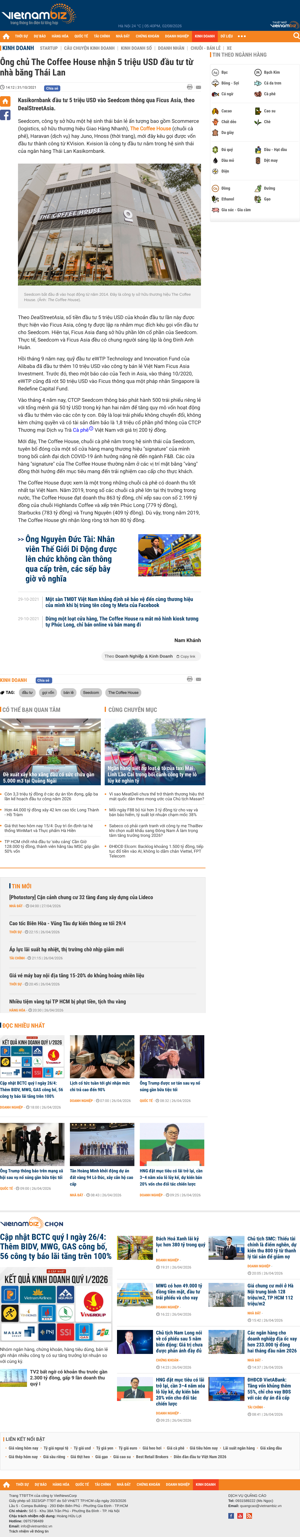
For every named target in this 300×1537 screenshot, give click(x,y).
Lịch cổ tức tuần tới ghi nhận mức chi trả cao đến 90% (100, 1086)
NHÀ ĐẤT (123, 36)
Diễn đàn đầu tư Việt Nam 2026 (200, 1457)
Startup (49, 48)
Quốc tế (146, 1101)
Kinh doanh (18, 48)
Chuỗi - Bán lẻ (205, 48)
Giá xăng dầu (271, 1448)
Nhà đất (16, 906)
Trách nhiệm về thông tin (29, 1531)
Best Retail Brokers (152, 1457)
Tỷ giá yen (104, 1448)
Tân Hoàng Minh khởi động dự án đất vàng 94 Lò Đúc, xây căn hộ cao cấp (101, 1177)
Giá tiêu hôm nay (204, 1448)
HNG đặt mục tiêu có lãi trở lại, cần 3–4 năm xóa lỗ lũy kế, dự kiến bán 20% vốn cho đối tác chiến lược (171, 1177)
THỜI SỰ (21, 36)
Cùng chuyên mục (133, 709)
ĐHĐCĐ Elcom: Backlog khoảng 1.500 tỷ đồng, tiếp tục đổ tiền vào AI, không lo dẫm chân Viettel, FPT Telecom (156, 851)
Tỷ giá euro (127, 1448)
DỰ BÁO (40, 36)
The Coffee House (123, 692)
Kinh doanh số (136, 48)
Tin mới (22, 886)
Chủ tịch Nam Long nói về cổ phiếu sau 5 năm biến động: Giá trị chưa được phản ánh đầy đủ (179, 1342)
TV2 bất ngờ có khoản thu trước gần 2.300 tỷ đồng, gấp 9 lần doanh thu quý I (68, 1378)
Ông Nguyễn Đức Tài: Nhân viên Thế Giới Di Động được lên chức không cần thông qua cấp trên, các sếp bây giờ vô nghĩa (71, 559)
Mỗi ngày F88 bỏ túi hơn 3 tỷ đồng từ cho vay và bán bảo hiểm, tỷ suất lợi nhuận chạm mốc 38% (153, 812)
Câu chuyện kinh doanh (89, 48)
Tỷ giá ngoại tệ (56, 1448)
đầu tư (27, 692)
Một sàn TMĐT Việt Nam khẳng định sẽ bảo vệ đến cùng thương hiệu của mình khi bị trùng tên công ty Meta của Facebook (119, 603)
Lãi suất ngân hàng (239, 1448)
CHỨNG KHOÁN (147, 36)
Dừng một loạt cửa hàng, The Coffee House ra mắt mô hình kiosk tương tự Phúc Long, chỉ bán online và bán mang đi (122, 622)
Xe (229, 48)
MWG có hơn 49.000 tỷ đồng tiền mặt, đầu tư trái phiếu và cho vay (179, 1292)
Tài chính (17, 958)
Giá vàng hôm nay (23, 1448)
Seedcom (91, 692)
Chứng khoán (167, 1360)
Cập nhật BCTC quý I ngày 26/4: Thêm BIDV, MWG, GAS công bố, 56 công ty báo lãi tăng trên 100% (31, 1089)
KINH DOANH (205, 36)
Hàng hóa (17, 1010)
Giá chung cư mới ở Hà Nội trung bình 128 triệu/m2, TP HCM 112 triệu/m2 (270, 1295)
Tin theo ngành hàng (239, 55)
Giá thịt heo (80, 1457)
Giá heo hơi (151, 1448)
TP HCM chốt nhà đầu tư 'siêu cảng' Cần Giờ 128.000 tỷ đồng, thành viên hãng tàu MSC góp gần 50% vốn (51, 847)
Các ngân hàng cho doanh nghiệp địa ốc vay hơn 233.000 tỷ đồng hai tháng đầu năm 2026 (272, 1342)
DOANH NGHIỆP (177, 36)
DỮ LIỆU (227, 36)
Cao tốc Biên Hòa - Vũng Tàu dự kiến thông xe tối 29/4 (67, 923)
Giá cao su (122, 1457)
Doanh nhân (171, 48)
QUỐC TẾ (81, 36)
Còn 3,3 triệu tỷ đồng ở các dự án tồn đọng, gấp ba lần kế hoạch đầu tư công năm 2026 (51, 796)
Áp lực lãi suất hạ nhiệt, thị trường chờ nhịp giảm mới (66, 949)
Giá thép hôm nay (23, 1457)
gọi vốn (48, 692)
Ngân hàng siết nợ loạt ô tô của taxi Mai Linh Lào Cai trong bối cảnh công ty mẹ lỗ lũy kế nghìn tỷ (152, 774)
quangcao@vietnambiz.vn (260, 1506)
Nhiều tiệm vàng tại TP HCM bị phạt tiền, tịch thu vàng (67, 1002)
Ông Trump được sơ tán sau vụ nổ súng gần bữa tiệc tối (170, 1086)
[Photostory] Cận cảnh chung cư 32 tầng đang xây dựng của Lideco (81, 897)
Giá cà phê (175, 1448)
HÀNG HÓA (60, 36)
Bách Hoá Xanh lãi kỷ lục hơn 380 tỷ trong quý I (180, 1245)
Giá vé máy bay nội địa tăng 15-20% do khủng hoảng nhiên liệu (76, 976)
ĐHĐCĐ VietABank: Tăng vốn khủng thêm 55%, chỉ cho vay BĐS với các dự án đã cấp (269, 1389)
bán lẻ (69, 692)
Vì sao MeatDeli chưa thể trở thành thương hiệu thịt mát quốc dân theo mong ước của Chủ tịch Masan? (156, 796)
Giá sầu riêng (54, 1457)
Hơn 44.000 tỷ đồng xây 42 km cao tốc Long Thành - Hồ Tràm (51, 812)
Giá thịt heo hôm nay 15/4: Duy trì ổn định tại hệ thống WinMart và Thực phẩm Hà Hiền (48, 828)
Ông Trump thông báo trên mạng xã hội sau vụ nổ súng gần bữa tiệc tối (31, 1174)
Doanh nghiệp (11, 1107)
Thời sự (15, 932)
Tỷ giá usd (82, 1448)
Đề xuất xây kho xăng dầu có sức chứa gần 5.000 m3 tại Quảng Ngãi (48, 777)
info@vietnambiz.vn (36, 1526)
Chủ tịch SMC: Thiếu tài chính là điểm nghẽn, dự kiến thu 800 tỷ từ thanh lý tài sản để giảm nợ (272, 1248)
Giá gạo (101, 1457)
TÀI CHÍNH (102, 36)
